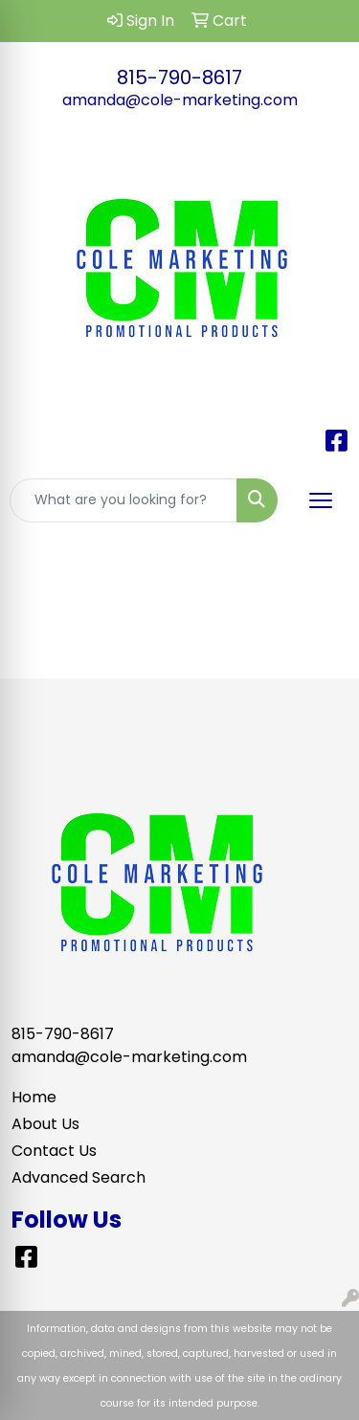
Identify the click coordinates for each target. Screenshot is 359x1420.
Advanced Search (78, 1177)
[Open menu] (321, 500)
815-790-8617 (179, 77)
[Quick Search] (123, 500)
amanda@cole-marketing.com (180, 100)
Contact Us (54, 1151)
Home (33, 1097)
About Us (45, 1124)
